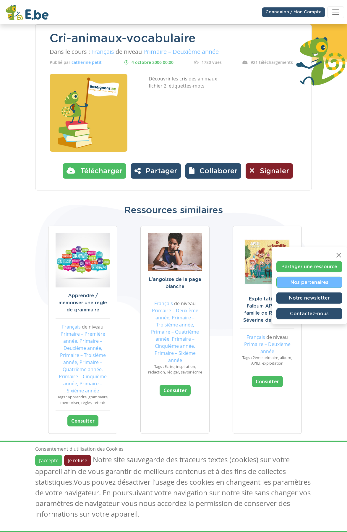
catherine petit (87, 62)
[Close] (338, 254)
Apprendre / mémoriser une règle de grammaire (83, 302)
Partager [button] (155, 170)
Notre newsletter (309, 297)
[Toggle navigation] (335, 12)
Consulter (83, 421)
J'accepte (49, 460)
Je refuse (77, 460)
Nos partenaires (309, 282)
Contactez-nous (309, 313)
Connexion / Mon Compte (293, 12)
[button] (213, 171)
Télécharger (94, 170)
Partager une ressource (309, 266)
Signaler (269, 170)
